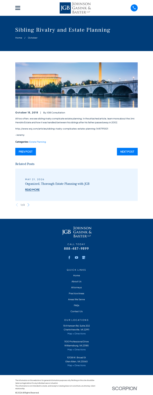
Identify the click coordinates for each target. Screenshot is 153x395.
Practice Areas (76, 293)
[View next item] (28, 204)
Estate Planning (37, 141)
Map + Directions (76, 333)
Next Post (127, 151)
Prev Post (26, 151)
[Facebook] (69, 257)
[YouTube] (76, 257)
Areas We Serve (76, 299)
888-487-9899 (76, 248)
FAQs (76, 305)
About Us (76, 281)
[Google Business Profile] (83, 257)
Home (76, 275)
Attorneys (76, 287)
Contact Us (77, 311)
